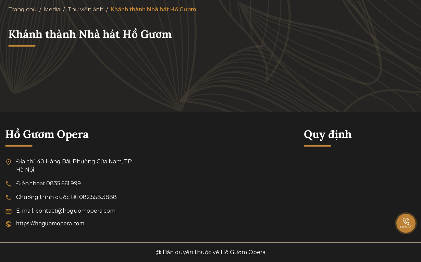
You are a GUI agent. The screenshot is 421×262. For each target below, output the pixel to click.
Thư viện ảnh (85, 9)
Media (52, 9)
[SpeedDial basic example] (406, 216)
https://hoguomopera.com (50, 223)
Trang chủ (22, 9)
